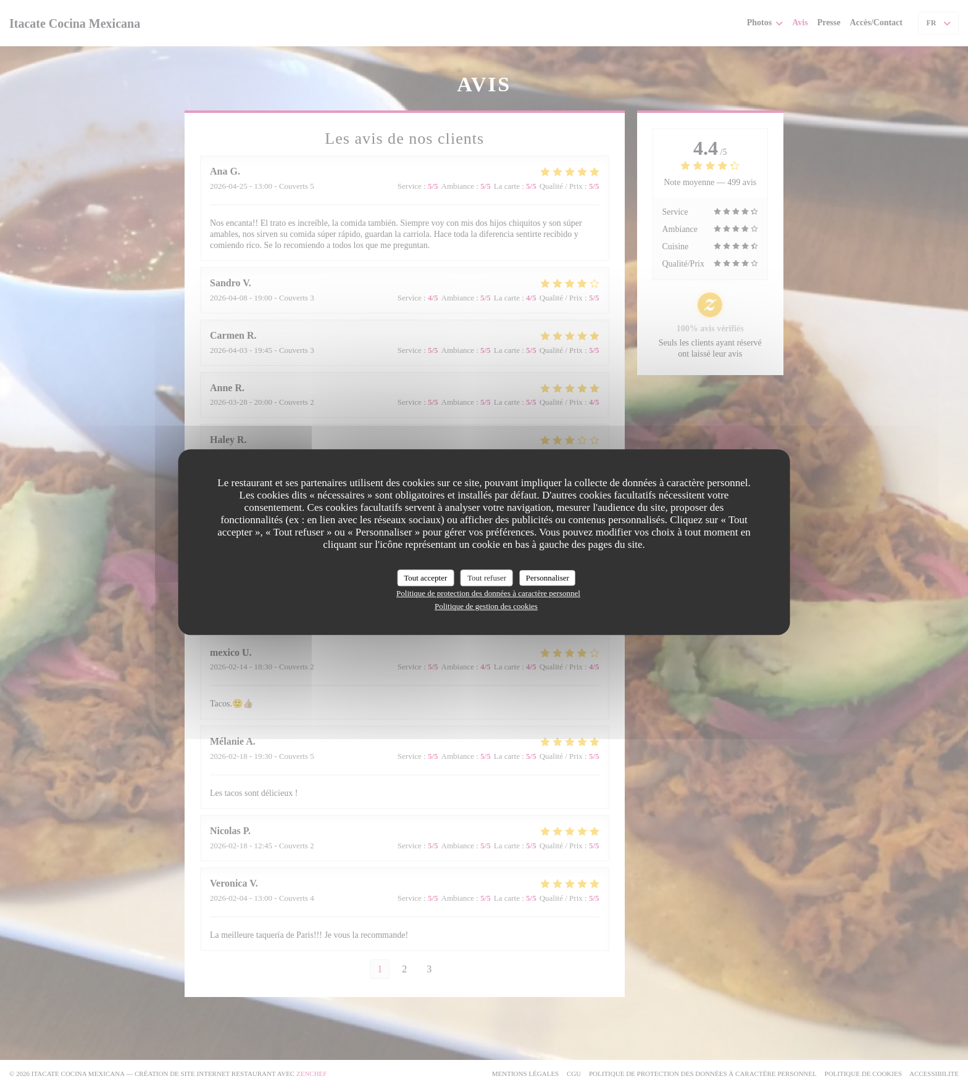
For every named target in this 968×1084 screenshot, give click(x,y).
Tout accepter (425, 577)
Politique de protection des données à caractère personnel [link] (488, 593)
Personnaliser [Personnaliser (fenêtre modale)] (547, 577)
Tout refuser (486, 577)
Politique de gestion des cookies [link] (486, 606)
